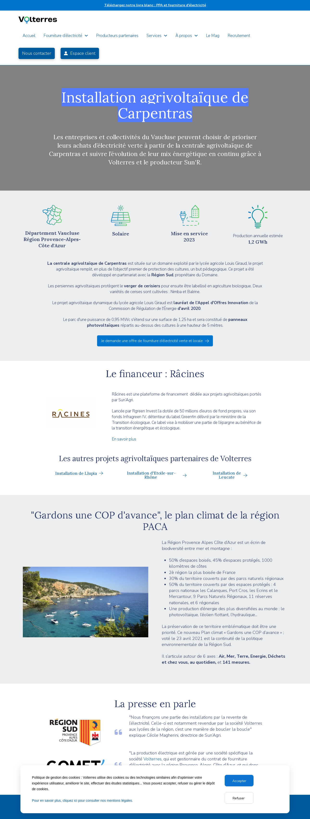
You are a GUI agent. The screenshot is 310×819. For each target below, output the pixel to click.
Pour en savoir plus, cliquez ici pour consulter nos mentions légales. (82, 800)
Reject (239, 798)
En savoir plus (124, 439)
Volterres (152, 759)
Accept (238, 780)
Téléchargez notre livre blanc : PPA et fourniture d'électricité (155, 5)
